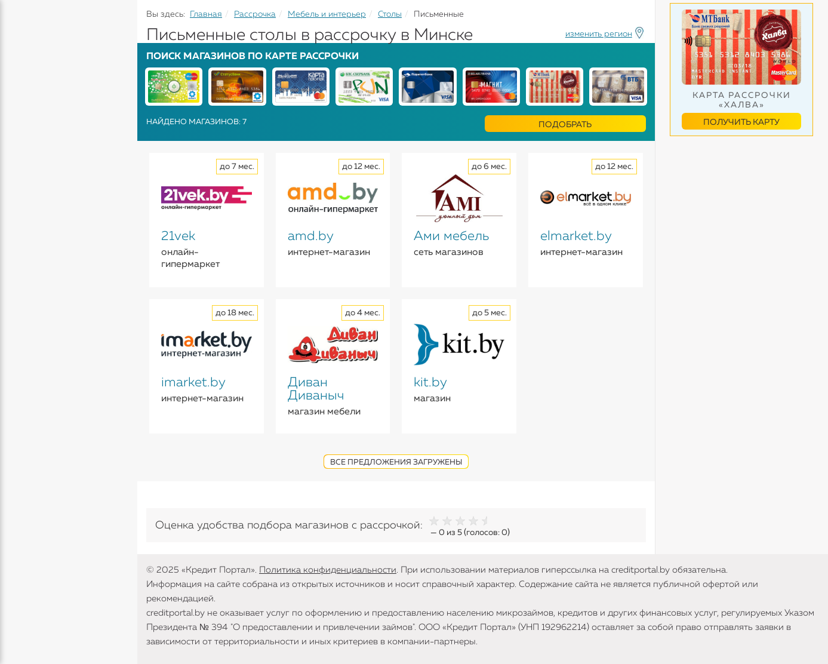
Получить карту (741, 122)
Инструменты (42, 225)
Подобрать (565, 125)
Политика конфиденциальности (327, 569)
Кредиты (29, 89)
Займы (25, 178)
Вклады (27, 132)
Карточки (32, 155)
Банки (24, 202)
